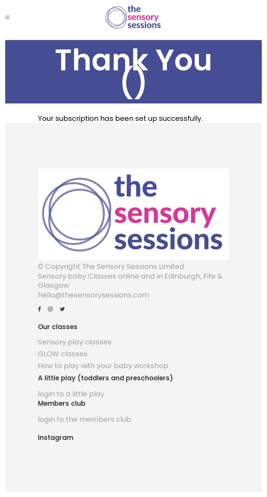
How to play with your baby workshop (103, 366)
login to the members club (84, 419)
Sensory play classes (75, 342)
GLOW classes (63, 354)
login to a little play (71, 394)
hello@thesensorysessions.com (93, 295)
